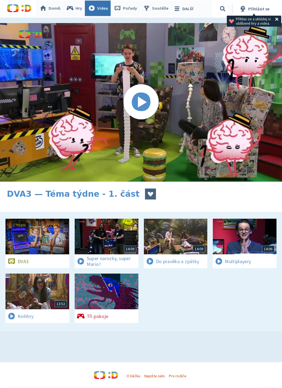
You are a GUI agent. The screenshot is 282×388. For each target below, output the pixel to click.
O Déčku (133, 375)
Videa (99, 9)
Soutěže (157, 9)
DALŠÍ (184, 9)
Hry (75, 9)
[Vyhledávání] (223, 9)
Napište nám (154, 375)
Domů (51, 9)
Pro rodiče (177, 375)
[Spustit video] (141, 102)
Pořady (126, 9)
